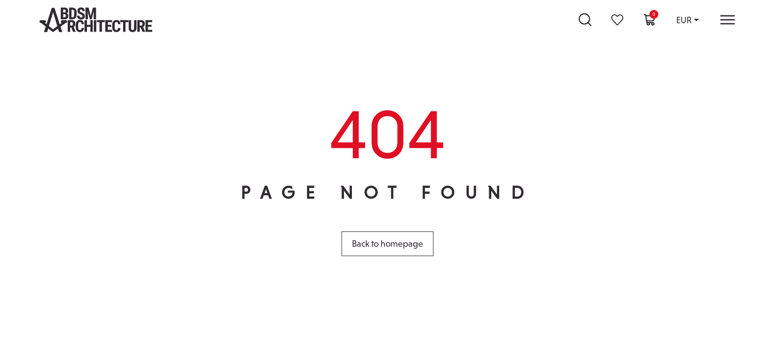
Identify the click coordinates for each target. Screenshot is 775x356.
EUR (683, 20)
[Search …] (585, 19)
